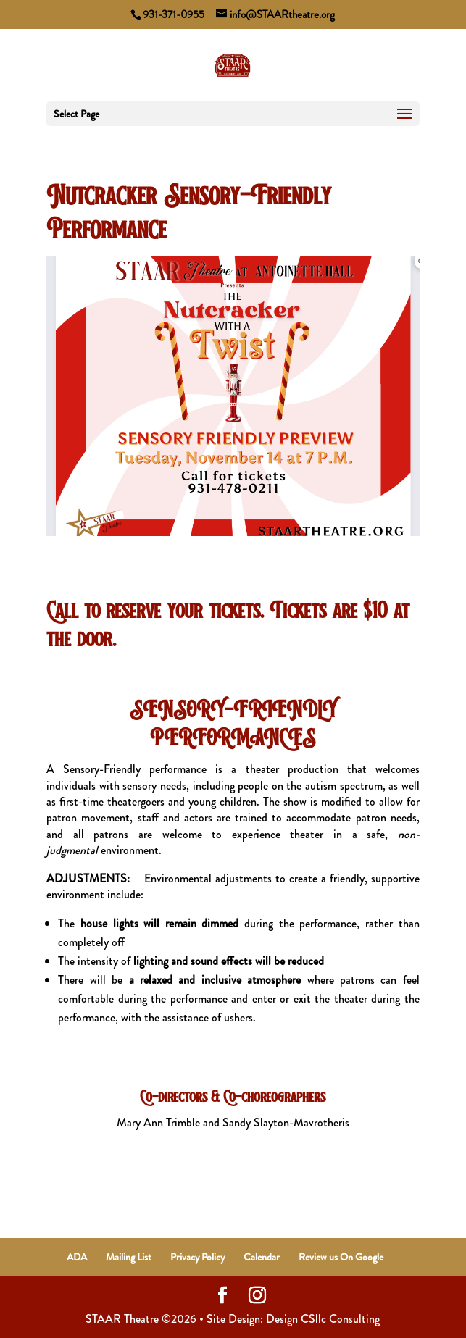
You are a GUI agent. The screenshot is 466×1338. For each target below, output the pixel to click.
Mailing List (128, 1257)
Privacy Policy (197, 1257)
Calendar (262, 1257)
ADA (77, 1257)
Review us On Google (341, 1257)
